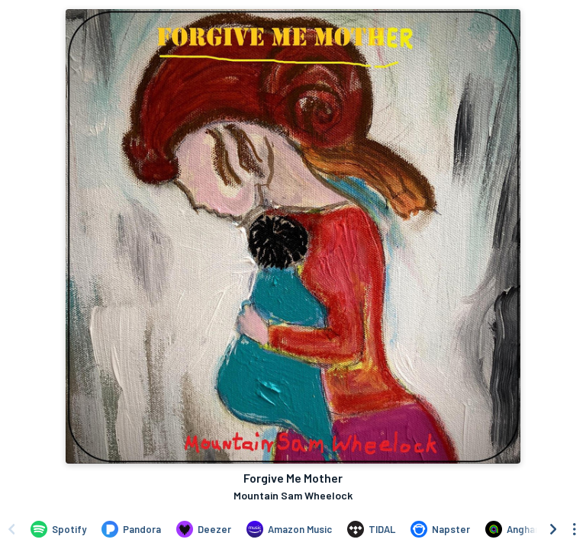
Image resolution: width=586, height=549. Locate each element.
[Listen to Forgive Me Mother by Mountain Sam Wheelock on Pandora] (131, 529)
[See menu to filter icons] (574, 529)
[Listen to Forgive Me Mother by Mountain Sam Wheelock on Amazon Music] (289, 529)
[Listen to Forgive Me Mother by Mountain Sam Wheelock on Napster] (440, 529)
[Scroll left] (11, 529)
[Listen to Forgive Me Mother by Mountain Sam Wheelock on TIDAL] (371, 529)
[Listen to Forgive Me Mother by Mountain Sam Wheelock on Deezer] (203, 529)
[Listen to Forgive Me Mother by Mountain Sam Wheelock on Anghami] (515, 529)
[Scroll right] (553, 529)
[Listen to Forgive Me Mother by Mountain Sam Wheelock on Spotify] (58, 529)
